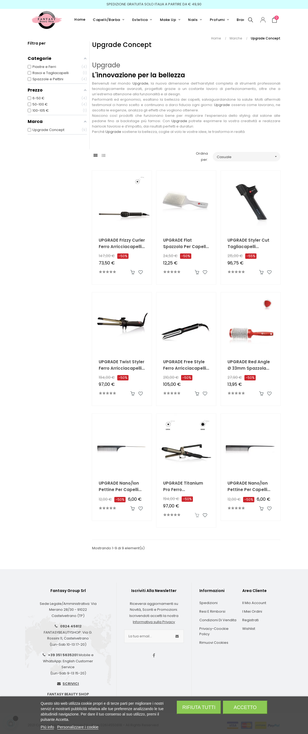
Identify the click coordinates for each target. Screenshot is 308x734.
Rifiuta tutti (198, 707)
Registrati (250, 620)
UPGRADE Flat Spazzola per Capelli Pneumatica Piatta (185, 243)
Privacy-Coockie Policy (214, 631)
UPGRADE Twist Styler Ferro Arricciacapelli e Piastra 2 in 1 (122, 365)
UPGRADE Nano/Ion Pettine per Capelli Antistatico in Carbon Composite (122, 486)
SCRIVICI (71, 683)
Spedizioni (208, 602)
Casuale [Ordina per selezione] (248, 156)
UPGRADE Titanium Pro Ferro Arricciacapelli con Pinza (183, 486)
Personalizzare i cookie (77, 727)
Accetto (245, 707)
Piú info (47, 727)
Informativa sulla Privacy (154, 621)
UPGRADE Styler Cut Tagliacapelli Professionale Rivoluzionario (248, 243)
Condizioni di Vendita (217, 620)
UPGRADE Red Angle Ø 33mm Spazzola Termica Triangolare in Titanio (250, 365)
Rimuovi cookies (213, 642)
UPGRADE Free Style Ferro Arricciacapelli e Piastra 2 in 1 (186, 365)
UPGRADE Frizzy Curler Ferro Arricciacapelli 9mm (122, 243)
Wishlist (248, 628)
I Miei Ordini (252, 611)
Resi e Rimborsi (212, 611)
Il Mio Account (254, 602)
